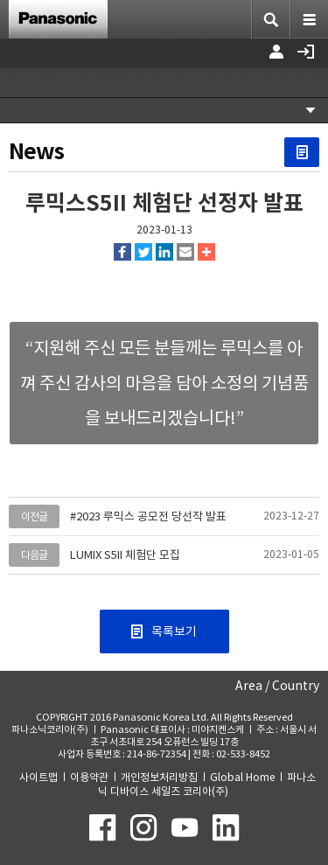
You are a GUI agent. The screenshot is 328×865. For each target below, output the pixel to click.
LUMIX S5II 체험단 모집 (125, 555)
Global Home (242, 777)
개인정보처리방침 (159, 777)
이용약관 (89, 777)
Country (295, 686)
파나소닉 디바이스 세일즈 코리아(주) (207, 784)
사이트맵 (38, 777)
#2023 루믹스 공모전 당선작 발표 (148, 516)
